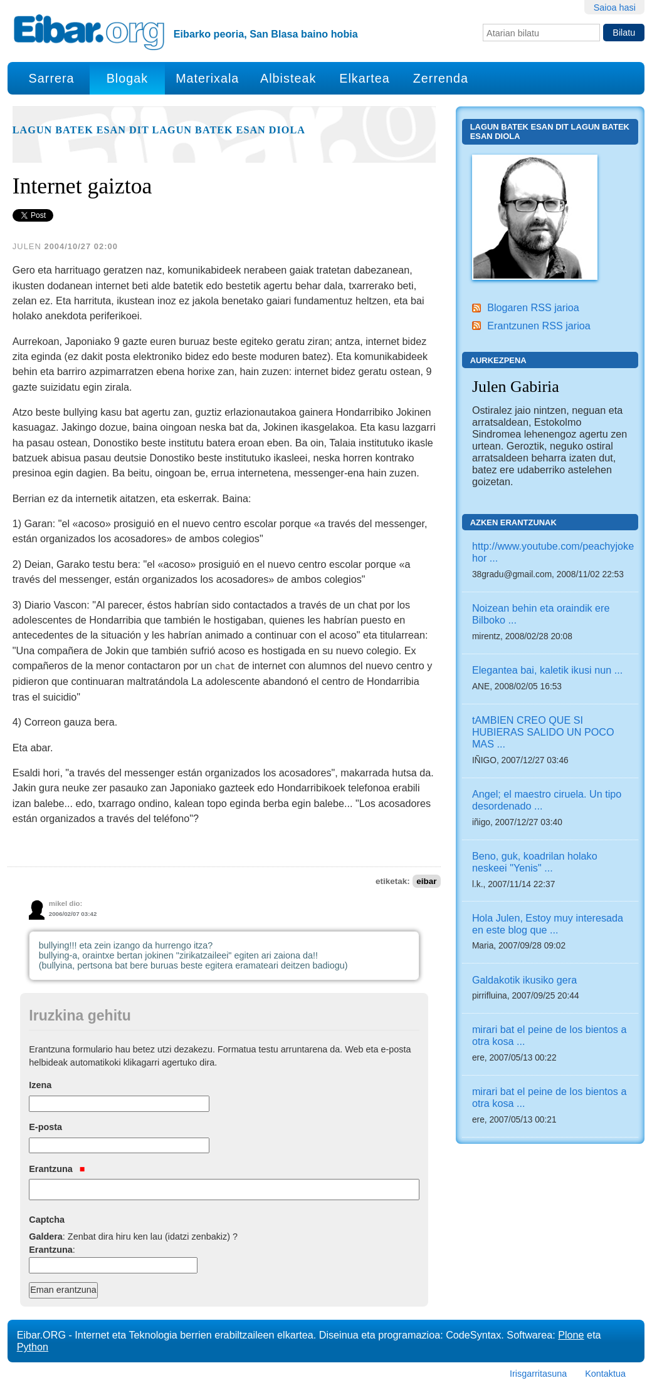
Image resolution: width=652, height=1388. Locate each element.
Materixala (207, 78)
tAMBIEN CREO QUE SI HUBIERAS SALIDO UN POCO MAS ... (543, 731)
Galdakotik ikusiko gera (524, 979)
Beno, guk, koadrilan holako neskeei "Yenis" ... (534, 861)
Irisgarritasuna (538, 1374)
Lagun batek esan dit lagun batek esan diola (159, 130)
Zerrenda (440, 78)
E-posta (45, 1127)
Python (32, 1346)
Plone (571, 1334)
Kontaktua (605, 1374)
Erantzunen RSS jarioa (539, 325)
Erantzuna (57, 1169)
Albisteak (288, 78)
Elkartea (364, 78)
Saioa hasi (615, 8)
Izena (40, 1085)
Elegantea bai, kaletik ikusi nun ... (547, 670)
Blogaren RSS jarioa (533, 307)
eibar (426, 881)
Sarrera (52, 78)
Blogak (127, 78)
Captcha (47, 1220)
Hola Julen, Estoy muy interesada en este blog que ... (547, 923)
